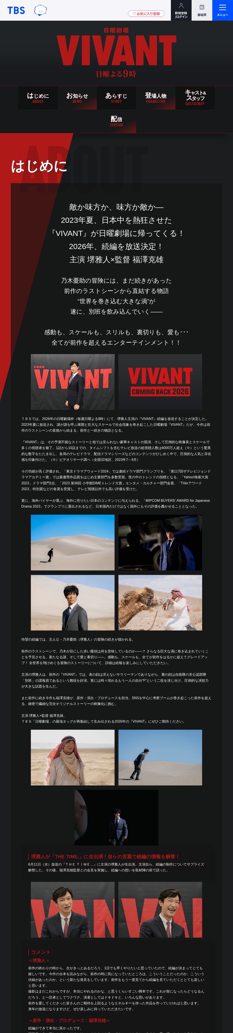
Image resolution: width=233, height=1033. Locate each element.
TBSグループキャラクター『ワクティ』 (40, 10)
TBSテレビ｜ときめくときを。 (16, 10)
